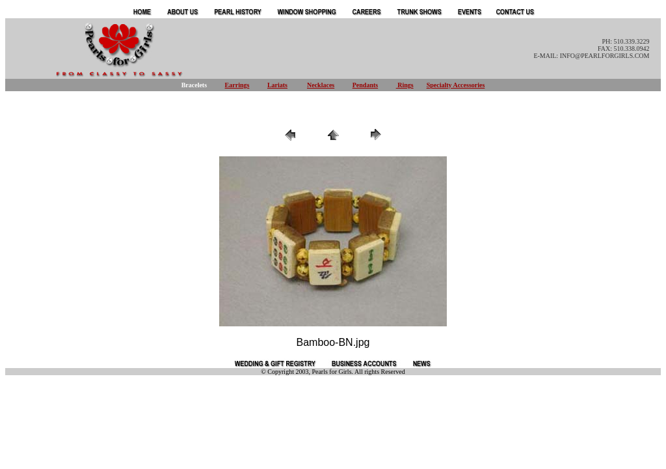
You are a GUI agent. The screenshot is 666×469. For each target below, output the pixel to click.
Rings (405, 85)
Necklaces (320, 85)
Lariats (277, 85)
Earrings (237, 85)
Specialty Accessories (456, 85)
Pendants (365, 85)
